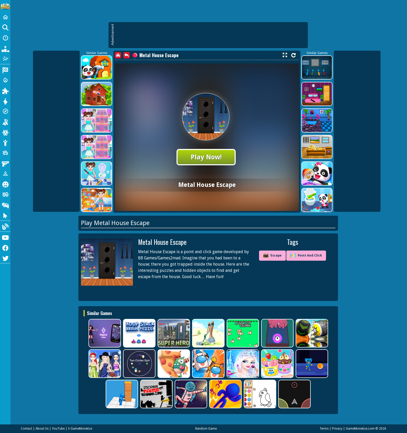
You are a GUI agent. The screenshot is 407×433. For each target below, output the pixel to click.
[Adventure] (5, 111)
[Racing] (5, 69)
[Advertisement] (210, 35)
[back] (126, 55)
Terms (324, 428)
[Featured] (5, 59)
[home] (118, 55)
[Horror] (5, 184)
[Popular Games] (5, 48)
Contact (26, 428)
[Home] (5, 17)
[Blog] (5, 226)
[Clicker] (5, 215)
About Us (42, 428)
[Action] (5, 80)
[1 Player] (5, 173)
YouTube (58, 428)
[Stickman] (5, 142)
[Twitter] (5, 258)
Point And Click (306, 256)
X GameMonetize (80, 428)
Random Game (206, 428)
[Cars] (5, 153)
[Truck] (5, 194)
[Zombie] (5, 132)
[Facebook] (5, 247)
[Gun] (5, 163)
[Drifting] (5, 205)
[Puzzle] (5, 90)
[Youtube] (5, 237)
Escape (272, 256)
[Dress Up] (5, 101)
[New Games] (5, 38)
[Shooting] (5, 121)
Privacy (337, 428)
